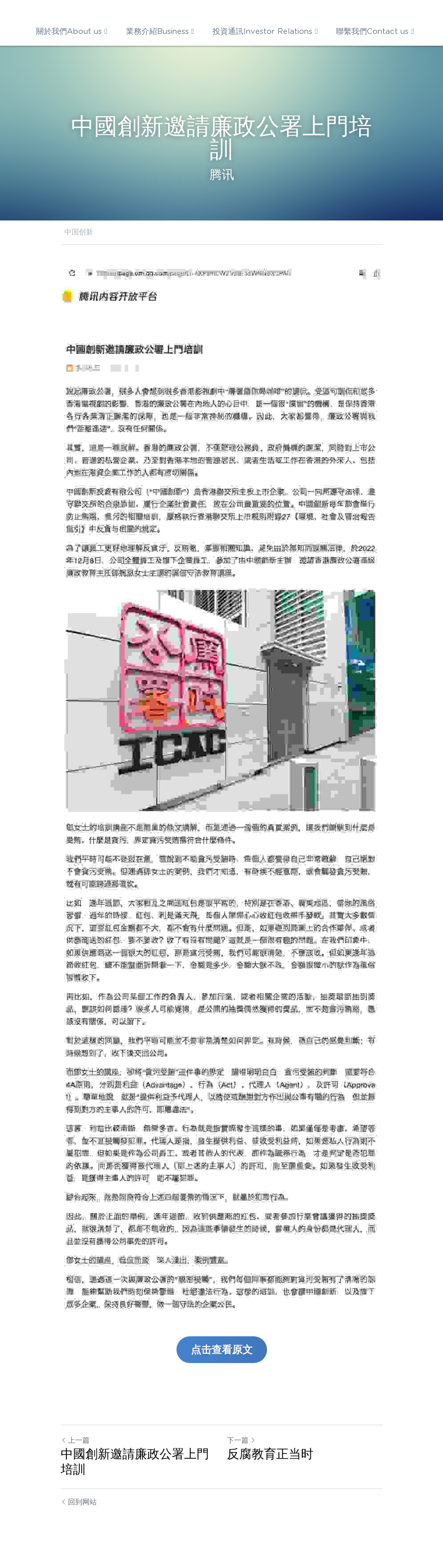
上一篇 (75, 1440)
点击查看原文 (222, 1349)
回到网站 (79, 1502)
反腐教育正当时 (270, 1454)
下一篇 (241, 1440)
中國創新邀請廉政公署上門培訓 (135, 1461)
